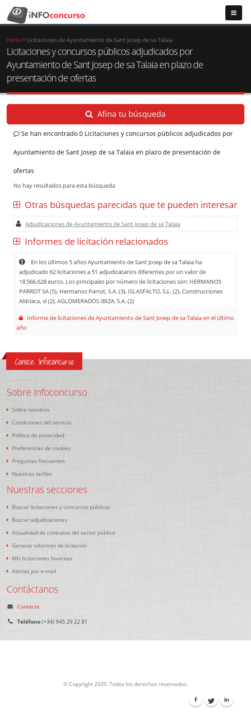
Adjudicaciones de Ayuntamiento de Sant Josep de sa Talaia (98, 224)
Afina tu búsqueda (125, 113)
